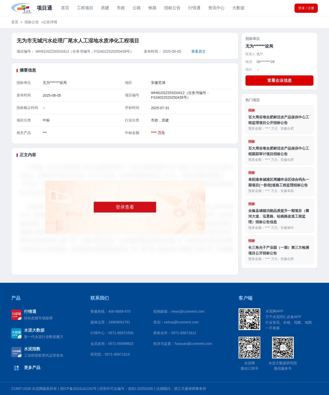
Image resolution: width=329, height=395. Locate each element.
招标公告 (172, 8)
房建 (105, 8)
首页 (65, 8)
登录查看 (125, 207)
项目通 (44, 8)
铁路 (152, 8)
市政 (121, 8)
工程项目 (85, 8)
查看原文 (198, 51)
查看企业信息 (279, 80)
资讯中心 (216, 8)
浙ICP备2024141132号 (78, 389)
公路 (137, 8)
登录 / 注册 (306, 8)
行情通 (194, 8)
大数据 (238, 8)
